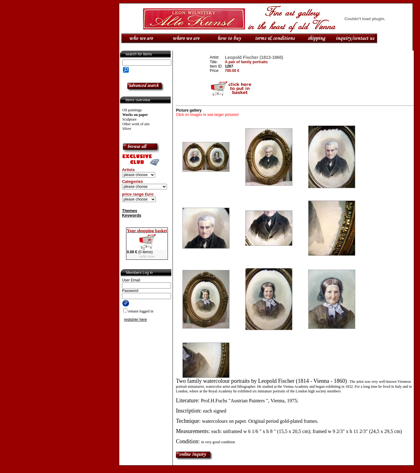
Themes (129, 210)
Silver (126, 128)
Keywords (131, 215)
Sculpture (129, 119)
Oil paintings (132, 110)
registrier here (135, 319)
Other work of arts (136, 124)
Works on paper (135, 115)
